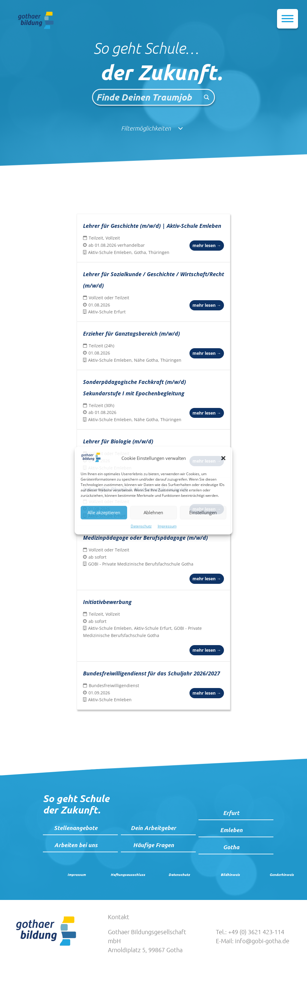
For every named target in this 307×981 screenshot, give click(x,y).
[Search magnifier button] (206, 97)
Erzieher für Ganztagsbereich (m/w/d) (131, 333)
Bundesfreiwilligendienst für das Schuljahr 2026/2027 (151, 673)
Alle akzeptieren (104, 513)
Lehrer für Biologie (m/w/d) (118, 441)
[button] (223, 458)
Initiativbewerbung (107, 601)
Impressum (167, 526)
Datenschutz (141, 526)
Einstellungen (203, 513)
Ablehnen (153, 513)
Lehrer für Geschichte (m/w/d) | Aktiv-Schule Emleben (152, 225)
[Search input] (146, 96)
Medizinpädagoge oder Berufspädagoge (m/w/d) (145, 537)
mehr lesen (206, 245)
